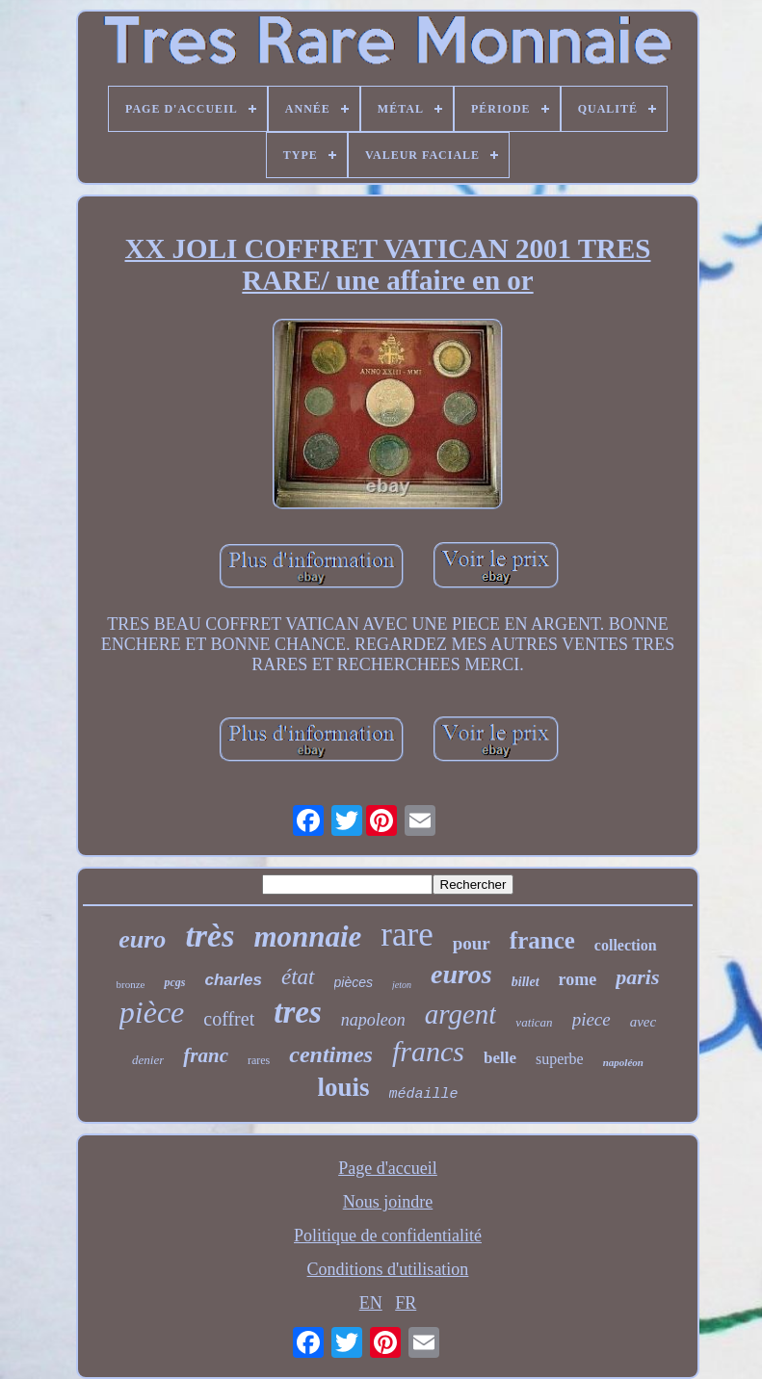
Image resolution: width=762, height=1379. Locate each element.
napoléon (623, 1062)
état (298, 977)
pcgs (174, 982)
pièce (152, 1012)
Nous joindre (388, 1201)
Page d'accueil (387, 1168)
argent (461, 1014)
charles (233, 980)
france (542, 940)
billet (525, 982)
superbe (560, 1059)
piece (591, 1019)
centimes (331, 1054)
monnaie (307, 936)
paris (637, 977)
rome (578, 979)
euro (142, 939)
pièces (353, 982)
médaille (424, 1094)
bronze (131, 984)
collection (625, 945)
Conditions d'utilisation (388, 1269)
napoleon (373, 1019)
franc (205, 1055)
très (209, 935)
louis (343, 1087)
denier (148, 1060)
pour (471, 943)
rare (407, 934)
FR (405, 1303)
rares (259, 1060)
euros (461, 974)
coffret (228, 1018)
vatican (533, 1022)
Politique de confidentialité (388, 1235)
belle (500, 1058)
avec (643, 1021)
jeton (401, 984)
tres (298, 1012)
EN (370, 1303)
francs (428, 1051)
